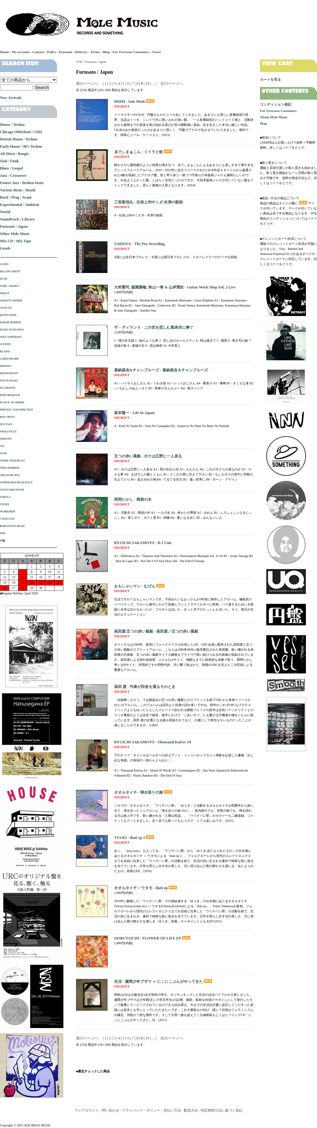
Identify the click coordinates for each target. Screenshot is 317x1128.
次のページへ (171, 83)
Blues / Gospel (11, 168)
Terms (95, 52)
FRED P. (5, 293)
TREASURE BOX (10, 475)
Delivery (81, 52)
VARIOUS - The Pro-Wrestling (139, 244)
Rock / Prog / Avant (16, 197)
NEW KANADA (9, 380)
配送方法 (191, 1110)
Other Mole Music (15, 234)
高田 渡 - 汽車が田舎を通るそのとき (144, 687)
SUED (3, 453)
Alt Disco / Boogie (14, 154)
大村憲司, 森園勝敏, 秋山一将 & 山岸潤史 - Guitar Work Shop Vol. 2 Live (175, 287)
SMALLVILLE (8, 431)
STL (2, 446)
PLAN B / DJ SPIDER (12, 402)
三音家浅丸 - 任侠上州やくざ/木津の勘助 (148, 202)
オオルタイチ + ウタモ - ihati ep (146, 888)
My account (20, 52)
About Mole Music (274, 117)
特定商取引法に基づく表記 (222, 1110)
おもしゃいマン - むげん (139, 586)
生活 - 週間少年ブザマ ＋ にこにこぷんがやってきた (163, 981)
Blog (106, 52)
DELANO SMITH (10, 271)
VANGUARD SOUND (12, 489)
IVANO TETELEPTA (12, 329)
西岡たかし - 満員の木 (133, 499)
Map (263, 123)
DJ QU (4, 278)
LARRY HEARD (9, 358)
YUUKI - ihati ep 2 (134, 837)
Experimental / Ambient (19, 204)
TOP (79, 62)
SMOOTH (5, 438)
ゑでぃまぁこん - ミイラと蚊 (143, 152)
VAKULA (5, 497)
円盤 (2, 540)
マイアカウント (86, 1110)
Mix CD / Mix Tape (15, 241)
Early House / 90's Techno (21, 146)
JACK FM (5, 308)
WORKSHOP (7, 511)
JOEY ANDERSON (11, 337)
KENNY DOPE (8, 315)
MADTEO (5, 366)
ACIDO (4, 264)
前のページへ (87, 83)
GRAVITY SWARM (11, 300)
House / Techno (12, 124)
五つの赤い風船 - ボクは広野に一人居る (148, 456)
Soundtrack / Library (17, 219)
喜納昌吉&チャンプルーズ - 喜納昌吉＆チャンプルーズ (161, 370)
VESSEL (5, 504)
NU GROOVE (8, 388)
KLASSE (5, 351)
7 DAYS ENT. (7, 519)
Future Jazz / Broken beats (22, 183)
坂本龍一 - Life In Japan (134, 413)
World (5, 212)
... (153, 83)
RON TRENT (7, 417)
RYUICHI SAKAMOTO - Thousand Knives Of (152, 742)
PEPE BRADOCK (10, 395)
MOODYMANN (9, 373)
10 (147, 83)
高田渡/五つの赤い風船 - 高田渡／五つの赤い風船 (156, 631)
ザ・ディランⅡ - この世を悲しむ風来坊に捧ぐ (153, 327)
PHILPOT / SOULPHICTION (16, 409)
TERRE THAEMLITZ (12, 460)
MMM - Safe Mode (134, 101)
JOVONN (5, 344)
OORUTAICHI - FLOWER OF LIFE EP (152, 938)
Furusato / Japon (95, 62)
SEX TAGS (6, 424)
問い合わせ (110, 1110)
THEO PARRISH (9, 468)
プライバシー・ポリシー (141, 1110)
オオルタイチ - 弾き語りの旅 (143, 792)
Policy (51, 52)
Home (4, 52)
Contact (38, 52)
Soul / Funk (9, 161)
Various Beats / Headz (18, 190)
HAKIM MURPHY (10, 322)
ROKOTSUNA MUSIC (12, 526)
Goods (5, 248)
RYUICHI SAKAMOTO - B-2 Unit (142, 543)
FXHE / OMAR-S (9, 286)
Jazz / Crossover (13, 175)
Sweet (156, 52)
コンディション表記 (275, 104)
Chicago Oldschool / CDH (21, 132)
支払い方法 (172, 1110)
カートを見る (270, 79)
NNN (2, 533)
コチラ (287, 147)
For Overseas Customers (131, 52)
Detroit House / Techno (18, 139)
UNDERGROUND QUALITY (16, 482)
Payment (65, 52)
